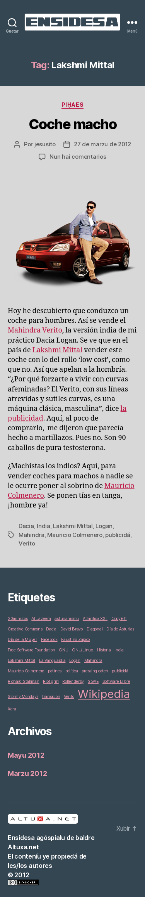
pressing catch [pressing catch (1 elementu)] (95, 671)
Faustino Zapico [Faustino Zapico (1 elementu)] (75, 639)
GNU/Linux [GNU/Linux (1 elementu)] (82, 650)
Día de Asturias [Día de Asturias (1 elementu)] (120, 629)
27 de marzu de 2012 (102, 144)
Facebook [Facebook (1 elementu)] (49, 639)
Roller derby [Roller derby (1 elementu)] (73, 681)
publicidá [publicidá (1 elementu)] (120, 671)
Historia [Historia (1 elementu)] (104, 650)
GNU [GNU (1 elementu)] (63, 650)
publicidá (117, 535)
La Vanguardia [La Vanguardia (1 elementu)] (52, 660)
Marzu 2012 (27, 773)
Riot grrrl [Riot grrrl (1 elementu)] (50, 681)
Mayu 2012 (26, 755)
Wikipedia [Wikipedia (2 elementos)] (104, 694)
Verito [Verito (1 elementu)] (69, 696)
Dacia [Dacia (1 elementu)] (51, 629)
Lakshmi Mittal (57, 350)
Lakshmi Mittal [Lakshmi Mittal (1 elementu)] (21, 660)
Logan (104, 526)
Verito (27, 543)
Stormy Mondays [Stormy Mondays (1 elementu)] (23, 696)
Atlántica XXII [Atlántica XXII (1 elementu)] (95, 618)
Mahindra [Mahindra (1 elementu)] (93, 660)
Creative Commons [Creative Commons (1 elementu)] (25, 629)
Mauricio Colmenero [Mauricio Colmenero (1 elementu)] (26, 671)
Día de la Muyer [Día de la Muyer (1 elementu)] (22, 639)
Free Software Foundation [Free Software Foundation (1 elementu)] (31, 650)
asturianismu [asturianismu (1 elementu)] (67, 618)
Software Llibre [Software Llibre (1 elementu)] (116, 681)
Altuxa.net (23, 847)
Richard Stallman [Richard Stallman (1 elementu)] (23, 681)
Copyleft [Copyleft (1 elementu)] (119, 618)
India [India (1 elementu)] (119, 650)
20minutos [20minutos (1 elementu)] (18, 618)
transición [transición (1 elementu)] (51, 696)
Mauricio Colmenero (74, 535)
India (43, 526)
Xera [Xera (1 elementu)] (12, 709)
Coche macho (73, 124)
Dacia (26, 526)
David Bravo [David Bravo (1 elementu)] (71, 629)
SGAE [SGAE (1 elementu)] (93, 681)
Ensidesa (21, 838)
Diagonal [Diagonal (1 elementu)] (95, 629)
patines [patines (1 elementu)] (54, 671)
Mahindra (31, 535)
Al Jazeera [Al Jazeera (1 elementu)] (41, 618)
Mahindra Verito (35, 330)
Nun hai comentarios (77, 156)
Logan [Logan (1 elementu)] (74, 660)
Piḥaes (72, 104)
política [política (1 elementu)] (71, 671)
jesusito (45, 144)
